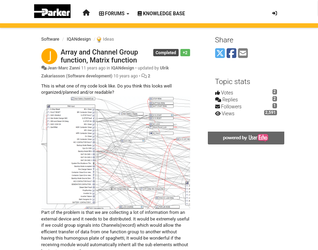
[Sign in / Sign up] (274, 13)
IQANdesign (79, 39)
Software (50, 39)
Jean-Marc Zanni (63, 68)
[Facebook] (231, 54)
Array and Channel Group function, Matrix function (99, 56)
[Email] (243, 54)
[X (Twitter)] (220, 54)
